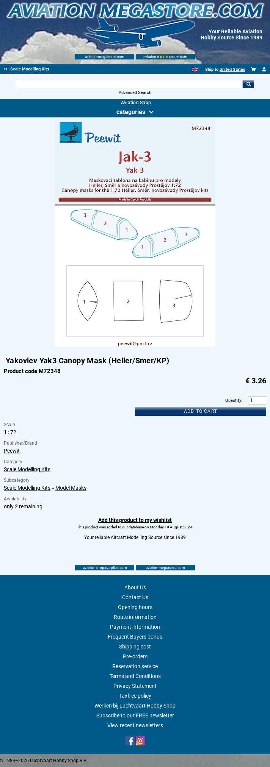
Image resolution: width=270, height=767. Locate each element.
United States (232, 69)
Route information (135, 617)
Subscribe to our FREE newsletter (135, 715)
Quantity (233, 400)
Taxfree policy (135, 696)
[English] (195, 69)
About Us (135, 587)
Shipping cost (135, 647)
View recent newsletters (135, 725)
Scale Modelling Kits (27, 469)
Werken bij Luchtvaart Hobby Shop (135, 706)
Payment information (135, 627)
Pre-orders (135, 656)
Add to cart (200, 411)
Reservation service (135, 666)
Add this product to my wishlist (135, 520)
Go (248, 84)
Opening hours (135, 607)
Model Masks (70, 488)
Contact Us (135, 597)
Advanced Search (135, 92)
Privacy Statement (135, 686)
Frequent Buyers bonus (135, 637)
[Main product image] (135, 345)
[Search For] (129, 84)
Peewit (12, 451)
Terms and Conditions (135, 676)
